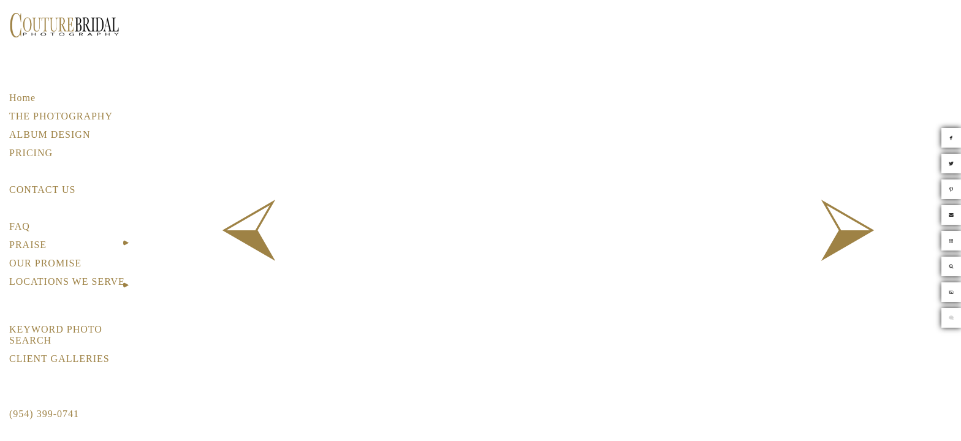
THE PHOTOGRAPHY (61, 116)
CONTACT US (42, 189)
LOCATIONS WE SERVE (67, 281)
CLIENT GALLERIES (59, 358)
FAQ (19, 226)
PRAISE (28, 244)
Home (22, 97)
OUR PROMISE (45, 263)
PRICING (31, 153)
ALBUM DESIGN (49, 134)
